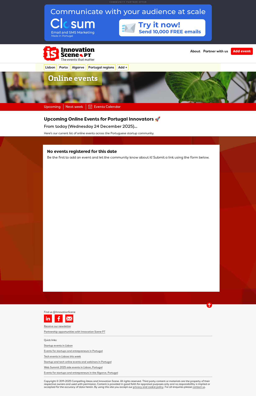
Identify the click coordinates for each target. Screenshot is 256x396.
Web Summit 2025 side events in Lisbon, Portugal (73, 367)
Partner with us (215, 51)
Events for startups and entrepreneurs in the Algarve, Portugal (81, 372)
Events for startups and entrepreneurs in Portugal (73, 351)
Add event (242, 51)
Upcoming (52, 106)
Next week (74, 106)
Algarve (78, 67)
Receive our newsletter (57, 326)
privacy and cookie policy (148, 387)
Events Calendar (104, 106)
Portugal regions (101, 67)
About (195, 51)
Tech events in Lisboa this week (62, 356)
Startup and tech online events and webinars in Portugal (78, 362)
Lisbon (50, 67)
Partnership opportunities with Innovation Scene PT (74, 331)
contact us (199, 387)
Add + (122, 67)
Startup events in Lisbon (58, 345)
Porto (63, 67)
